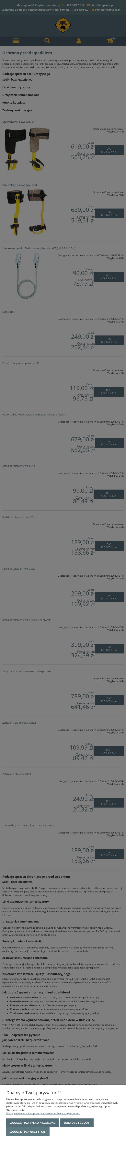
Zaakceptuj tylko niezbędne (32, 1122)
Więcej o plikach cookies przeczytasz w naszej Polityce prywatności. (43, 1113)
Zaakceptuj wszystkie (28, 1131)
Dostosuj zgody (76, 1122)
